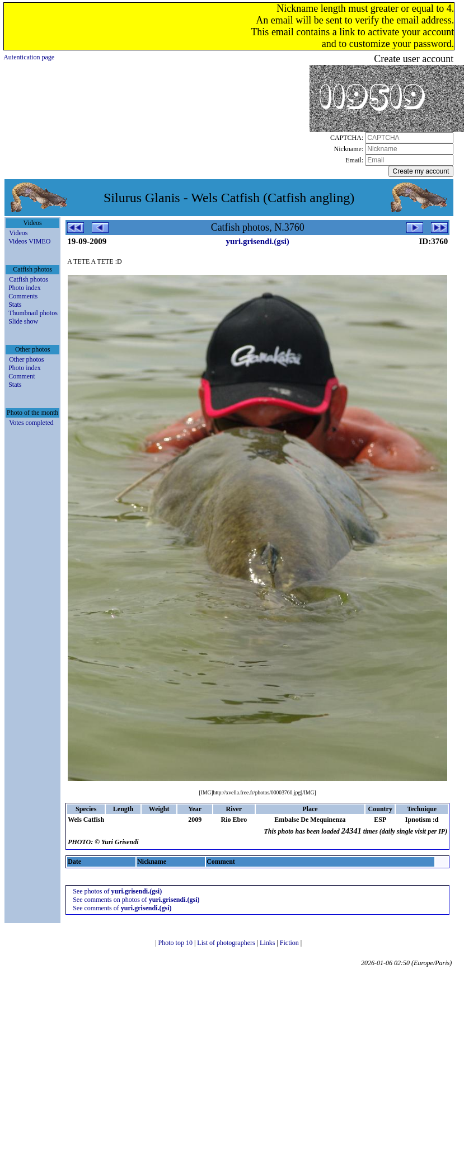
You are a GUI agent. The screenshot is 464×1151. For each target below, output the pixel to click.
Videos (18, 233)
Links (268, 943)
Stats (14, 304)
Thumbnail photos (33, 313)
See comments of (122, 908)
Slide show (23, 321)
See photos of (117, 891)
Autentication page (28, 57)
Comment (21, 376)
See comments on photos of (136, 900)
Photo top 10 (176, 943)
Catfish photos (28, 279)
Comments (23, 296)
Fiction (290, 943)
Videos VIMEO (29, 241)
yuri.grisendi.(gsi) (257, 241)
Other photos (26, 359)
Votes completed (31, 423)
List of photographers (226, 943)
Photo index (24, 288)
